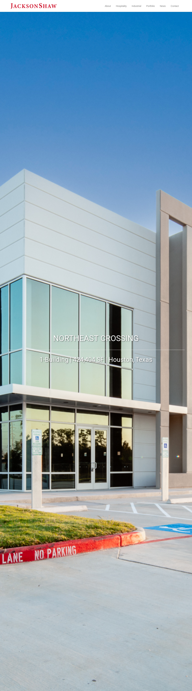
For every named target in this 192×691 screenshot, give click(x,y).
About (108, 6)
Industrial (136, 6)
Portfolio (150, 6)
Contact (175, 6)
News (163, 6)
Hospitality (121, 6)
